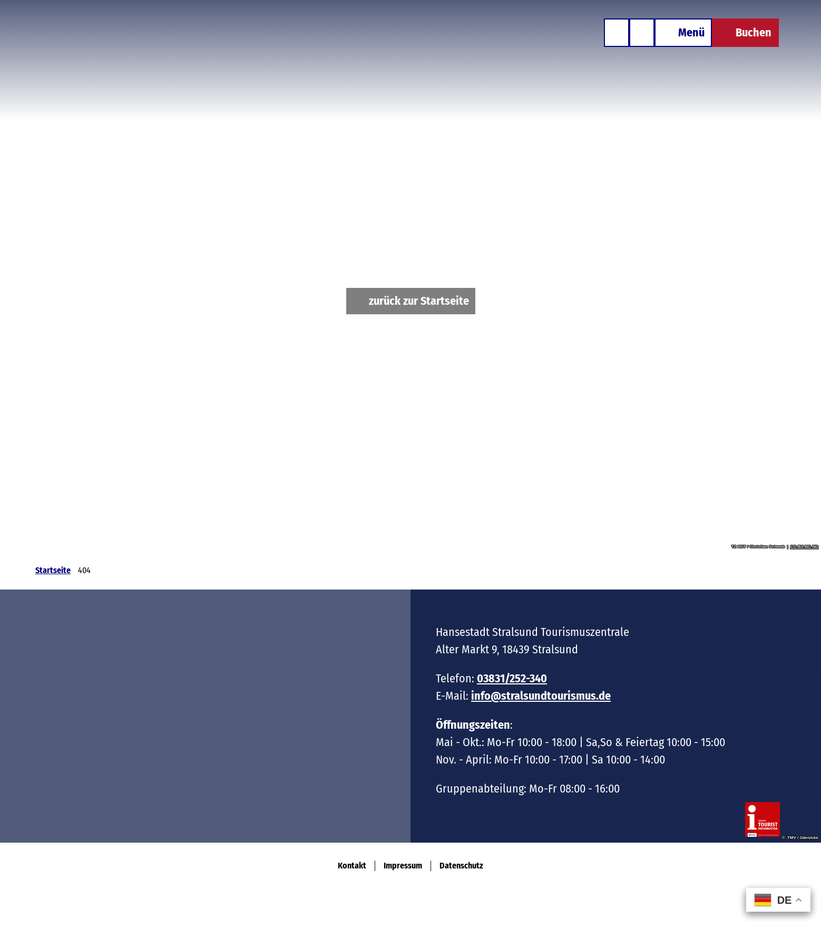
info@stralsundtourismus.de (541, 696)
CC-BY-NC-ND (804, 547)
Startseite (53, 570)
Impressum (403, 866)
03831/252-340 (512, 678)
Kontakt (352, 866)
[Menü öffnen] (683, 32)
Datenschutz (461, 866)
